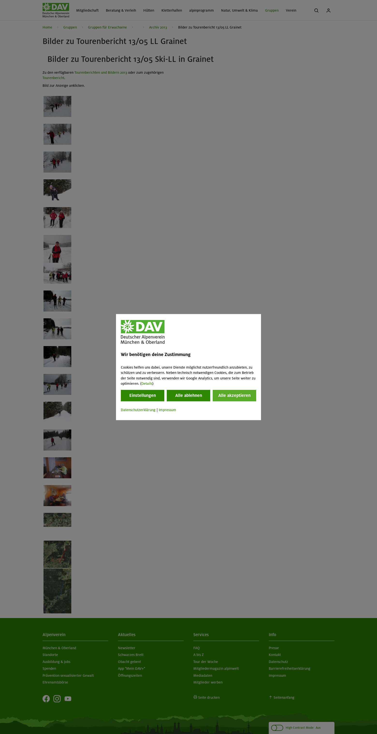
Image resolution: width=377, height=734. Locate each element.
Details (146, 383)
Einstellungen (142, 395)
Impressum (167, 410)
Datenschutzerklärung (138, 410)
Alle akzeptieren (234, 395)
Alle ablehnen (188, 395)
